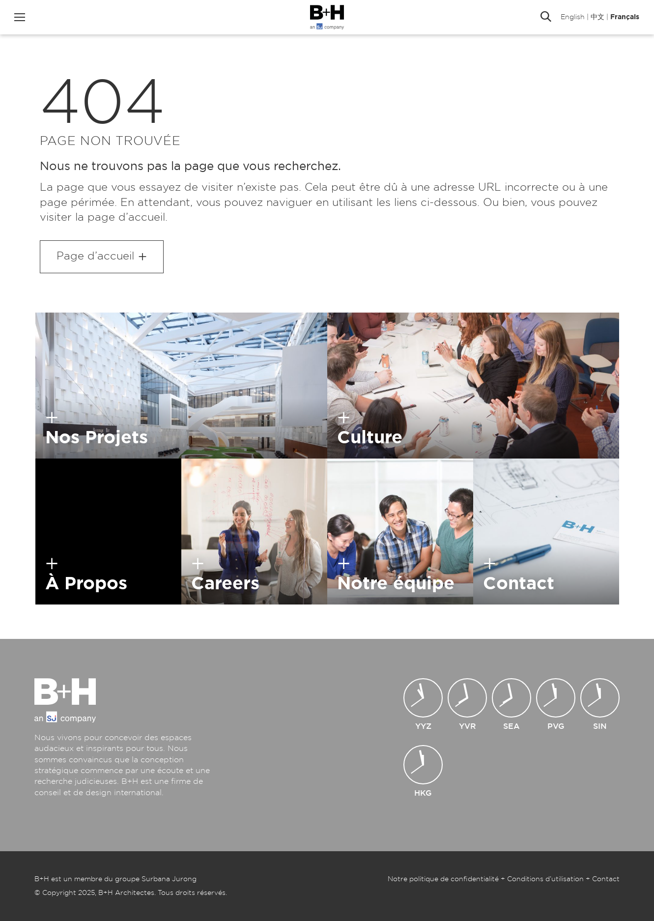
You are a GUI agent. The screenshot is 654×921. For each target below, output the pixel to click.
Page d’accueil (95, 256)
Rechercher (546, 17)
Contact (606, 879)
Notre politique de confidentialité (443, 879)
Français (624, 17)
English (573, 17)
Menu (19, 17)
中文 (597, 17)
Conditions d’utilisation (545, 879)
